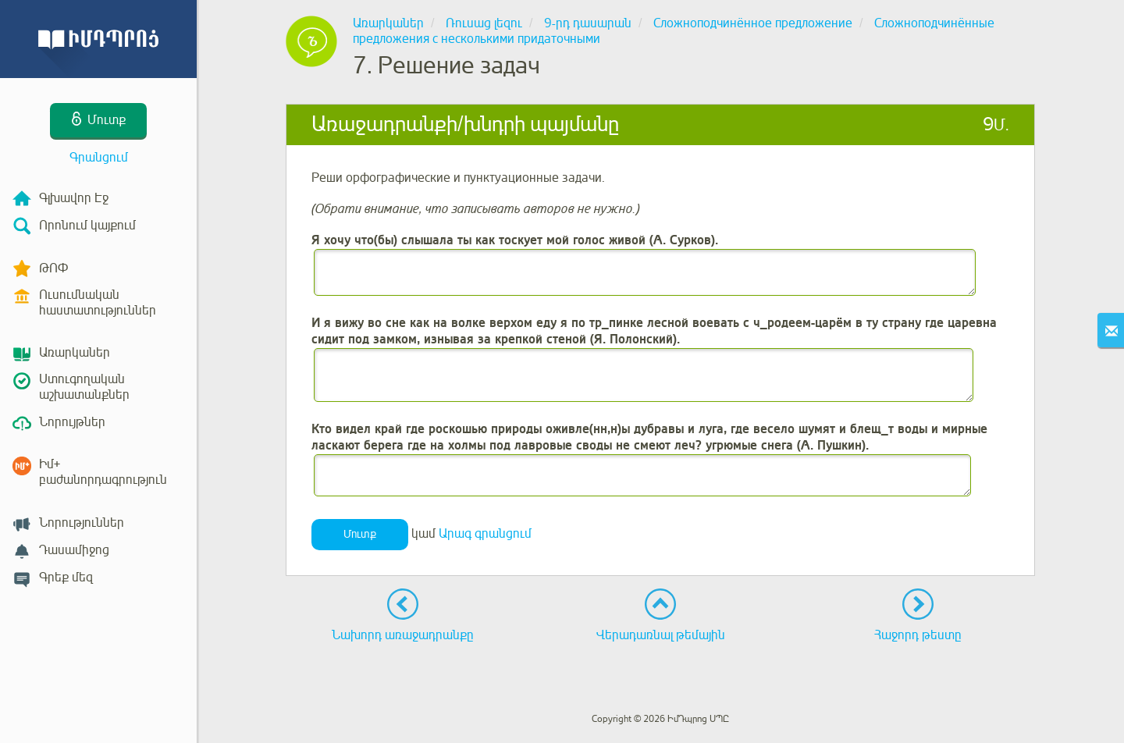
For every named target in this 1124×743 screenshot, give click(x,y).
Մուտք (359, 534)
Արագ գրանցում (485, 534)
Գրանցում (98, 157)
